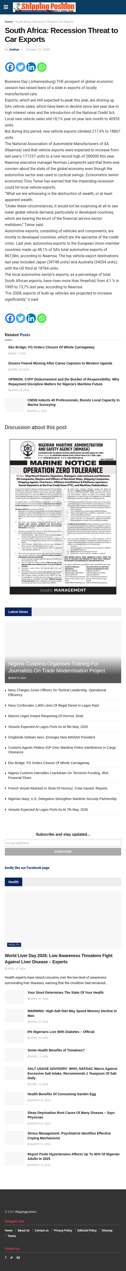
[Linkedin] (31, 67)
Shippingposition (25, 1212)
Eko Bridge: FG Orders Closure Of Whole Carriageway (51, 347)
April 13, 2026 (38, 1056)
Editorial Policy (87, 1230)
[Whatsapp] (41, 67)
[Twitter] (20, 67)
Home (8, 21)
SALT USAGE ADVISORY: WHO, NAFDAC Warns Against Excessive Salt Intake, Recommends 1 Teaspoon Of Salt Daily (72, 1073)
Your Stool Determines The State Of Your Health (65, 992)
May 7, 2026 (17, 353)
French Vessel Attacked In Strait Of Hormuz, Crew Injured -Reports (58, 788)
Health (14, 944)
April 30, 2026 (18, 369)
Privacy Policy (63, 1230)
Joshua (14, 49)
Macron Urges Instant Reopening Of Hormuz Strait (45, 716)
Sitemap (107, 1230)
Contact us (42, 1230)
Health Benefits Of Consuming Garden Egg (62, 1094)
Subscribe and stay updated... (63, 834)
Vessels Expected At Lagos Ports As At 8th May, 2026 (48, 727)
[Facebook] (10, 67)
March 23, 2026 (39, 1100)
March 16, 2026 (39, 1144)
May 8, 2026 (17, 678)
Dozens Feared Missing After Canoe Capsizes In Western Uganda (60, 363)
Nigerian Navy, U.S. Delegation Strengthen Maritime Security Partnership (62, 799)
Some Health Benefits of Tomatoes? (56, 1050)
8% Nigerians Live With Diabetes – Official (61, 1032)
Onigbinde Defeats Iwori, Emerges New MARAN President (51, 737)
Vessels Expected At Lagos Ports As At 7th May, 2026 (48, 809)
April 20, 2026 (38, 1021)
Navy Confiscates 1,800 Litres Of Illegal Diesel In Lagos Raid (53, 705)
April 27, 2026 (15, 968)
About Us (23, 1230)
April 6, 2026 (37, 411)
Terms (12, 1236)
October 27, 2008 (38, 49)
